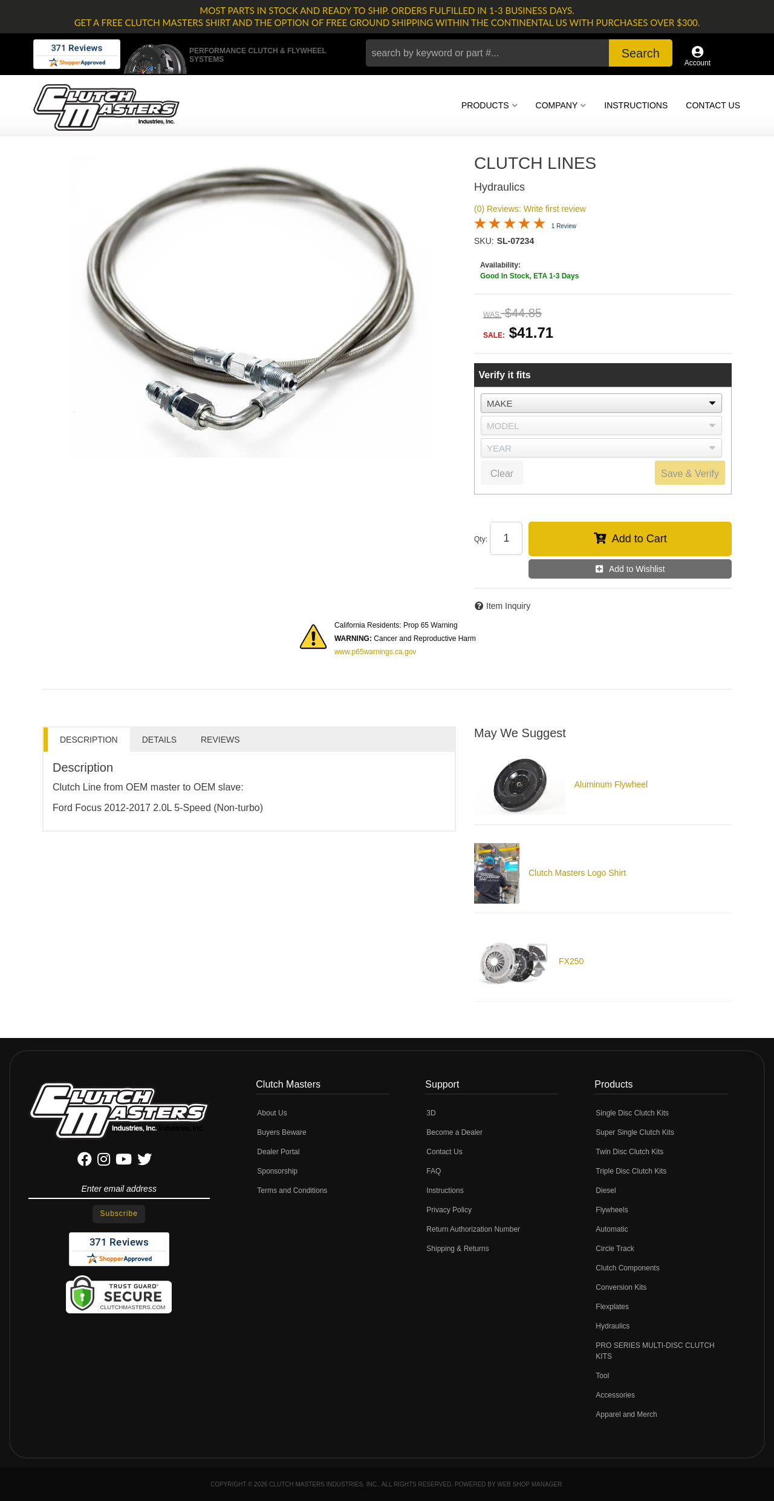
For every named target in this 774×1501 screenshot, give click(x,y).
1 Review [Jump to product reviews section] (563, 226)
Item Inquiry (508, 606)
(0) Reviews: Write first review (530, 209)
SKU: (484, 241)
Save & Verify (690, 473)
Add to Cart (639, 539)
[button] (519, 53)
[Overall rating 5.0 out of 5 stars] (509, 227)
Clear (501, 473)
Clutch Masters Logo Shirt (577, 873)
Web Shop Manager (529, 1484)
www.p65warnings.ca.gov (375, 652)
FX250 (571, 961)
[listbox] (601, 403)
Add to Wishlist (637, 569)
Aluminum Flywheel (611, 784)
